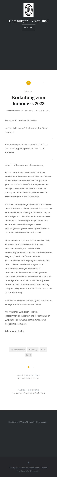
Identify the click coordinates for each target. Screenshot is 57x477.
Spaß (28, 355)
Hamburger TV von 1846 (28, 21)
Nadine (25, 111)
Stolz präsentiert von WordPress (24, 467)
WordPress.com (33, 471)
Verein (28, 91)
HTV (43, 349)
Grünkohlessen (18, 349)
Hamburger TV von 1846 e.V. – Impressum (27, 422)
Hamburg (33, 349)
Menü (30, 27)
